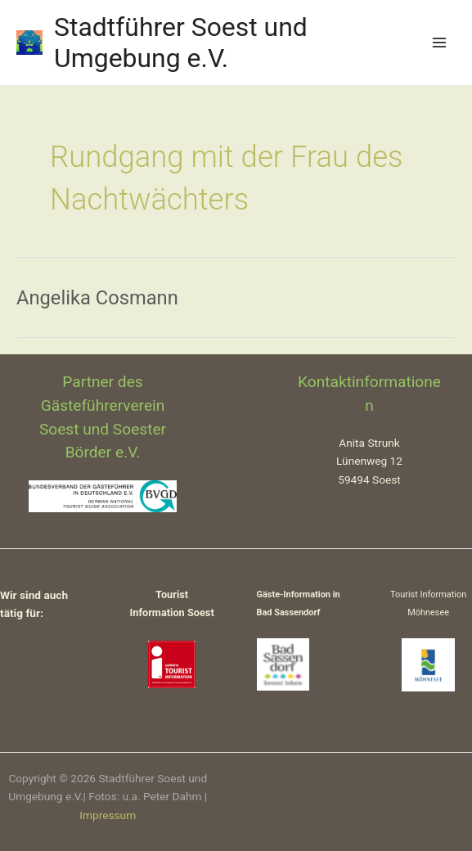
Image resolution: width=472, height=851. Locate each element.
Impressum (107, 815)
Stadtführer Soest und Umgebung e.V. (181, 42)
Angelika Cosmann (97, 297)
